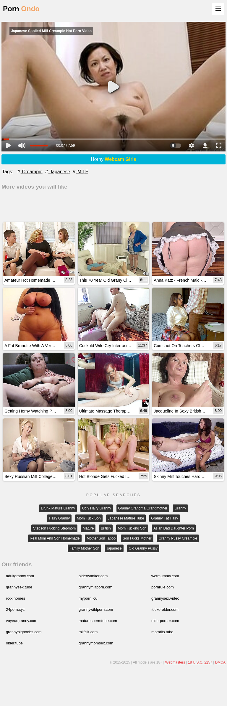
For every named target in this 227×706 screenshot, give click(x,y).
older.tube (14, 643)
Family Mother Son (84, 548)
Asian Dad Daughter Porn (173, 528)
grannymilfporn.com (95, 587)
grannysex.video (165, 598)
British (106, 528)
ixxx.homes (15, 598)
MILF (79, 171)
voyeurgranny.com (21, 620)
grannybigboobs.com (24, 632)
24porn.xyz (15, 609)
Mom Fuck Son (89, 518)
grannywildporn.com (96, 609)
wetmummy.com (165, 576)
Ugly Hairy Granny (96, 508)
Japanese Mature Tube (126, 518)
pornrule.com (162, 587)
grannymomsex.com (96, 643)
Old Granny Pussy (143, 548)
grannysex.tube (19, 587)
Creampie (29, 171)
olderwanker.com (93, 576)
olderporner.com (165, 620)
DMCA (220, 662)
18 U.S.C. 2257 (200, 662)
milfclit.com (88, 632)
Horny (113, 159)
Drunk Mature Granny (58, 508)
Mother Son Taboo (101, 538)
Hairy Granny (59, 518)
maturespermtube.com (98, 620)
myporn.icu (88, 598)
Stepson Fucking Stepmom (54, 528)
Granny (180, 508)
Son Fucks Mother (137, 538)
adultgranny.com (20, 576)
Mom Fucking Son (132, 528)
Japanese (57, 171)
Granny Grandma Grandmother (143, 508)
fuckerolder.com (165, 609)
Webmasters (175, 662)
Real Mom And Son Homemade (55, 538)
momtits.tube (162, 632)
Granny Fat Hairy (164, 518)
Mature (88, 528)
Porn (21, 9)
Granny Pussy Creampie (177, 538)
